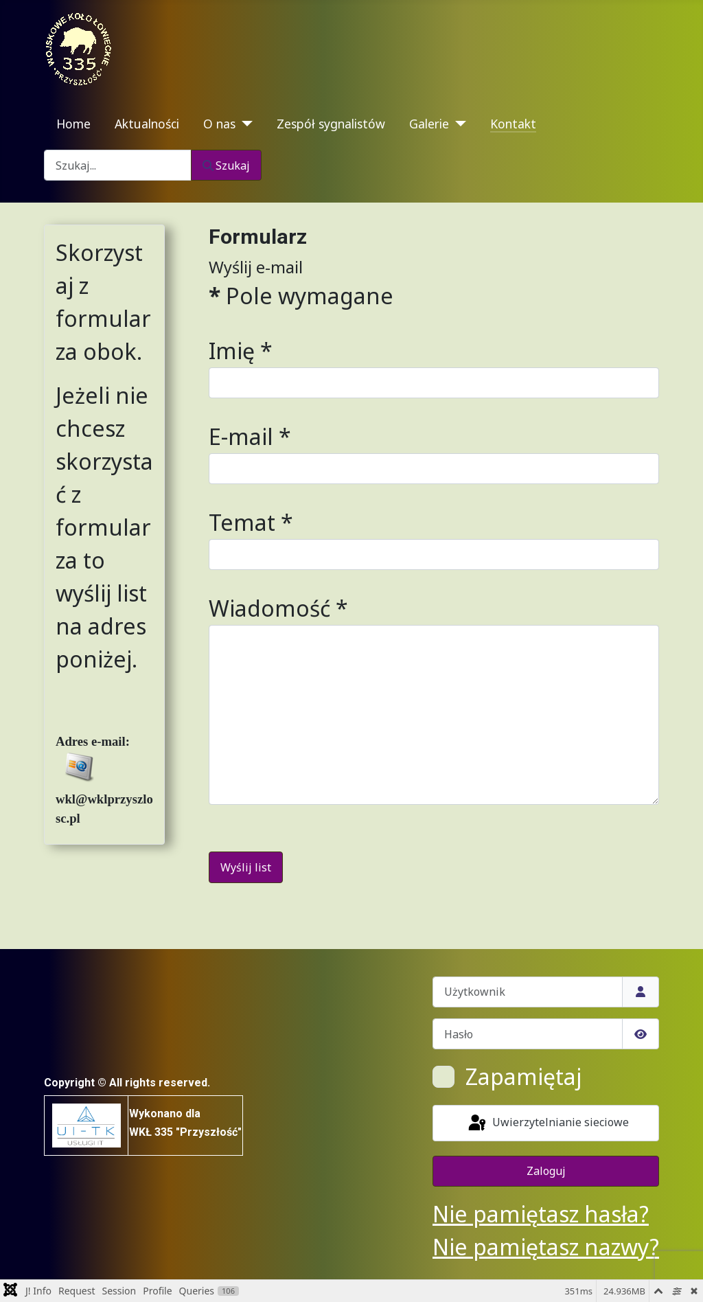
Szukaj (226, 165)
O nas (219, 123)
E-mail (250, 436)
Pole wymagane (301, 295)
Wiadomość (278, 608)
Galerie (429, 123)
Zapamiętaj (523, 1076)
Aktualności (147, 123)
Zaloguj (546, 1170)
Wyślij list (245, 867)
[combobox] (118, 165)
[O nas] (244, 124)
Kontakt (513, 123)
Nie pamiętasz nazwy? (546, 1246)
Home (73, 123)
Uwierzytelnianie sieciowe (547, 1123)
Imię (241, 350)
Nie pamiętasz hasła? (541, 1214)
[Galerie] (457, 124)
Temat (251, 522)
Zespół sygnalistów (331, 123)
